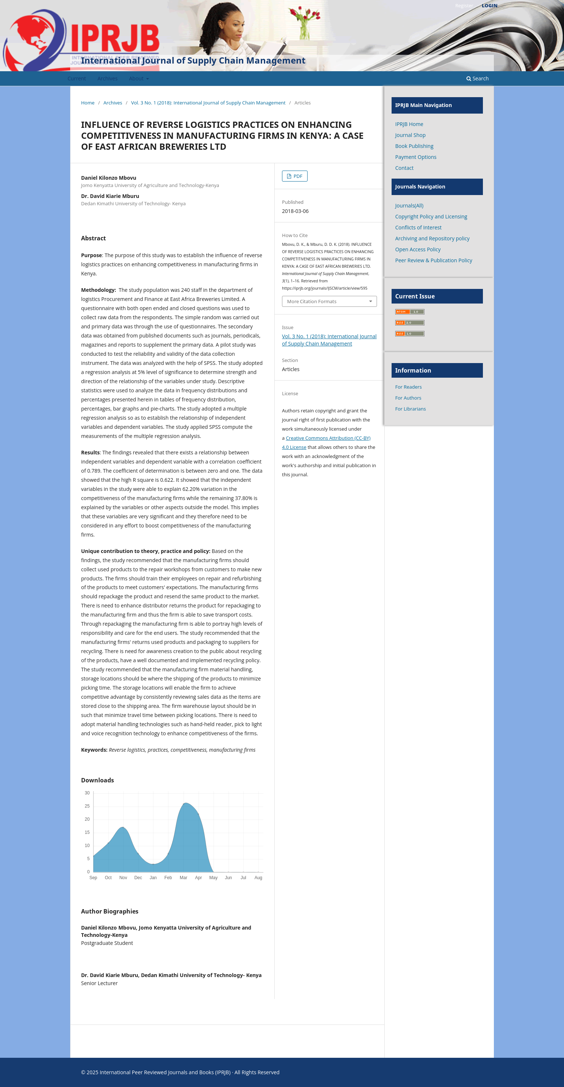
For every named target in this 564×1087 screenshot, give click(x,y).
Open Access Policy (418, 249)
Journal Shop (410, 134)
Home (88, 102)
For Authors (408, 397)
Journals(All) (409, 205)
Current (77, 78)
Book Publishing (414, 145)
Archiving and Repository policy (432, 238)
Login (490, 5)
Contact (404, 167)
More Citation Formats (311, 301)
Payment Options (416, 156)
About (137, 78)
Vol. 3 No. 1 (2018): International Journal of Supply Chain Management (208, 102)
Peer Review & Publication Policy (433, 260)
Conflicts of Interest (418, 227)
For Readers (408, 387)
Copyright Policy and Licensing (431, 216)
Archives (108, 78)
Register (464, 5)
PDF (297, 176)
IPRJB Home (409, 124)
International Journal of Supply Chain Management (193, 60)
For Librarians (410, 408)
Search (477, 78)
